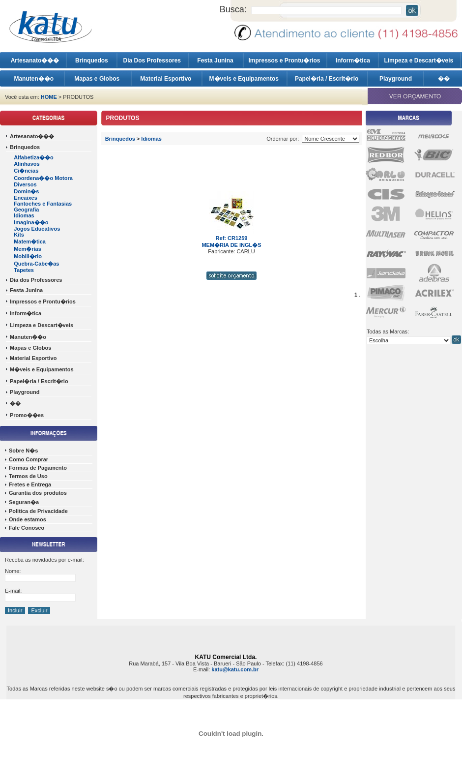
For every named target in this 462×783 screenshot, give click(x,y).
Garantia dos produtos (38, 493)
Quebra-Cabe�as (36, 264)
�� (444, 78)
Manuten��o (34, 78)
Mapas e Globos (97, 78)
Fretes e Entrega (30, 484)
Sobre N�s (23, 450)
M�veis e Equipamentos (245, 78)
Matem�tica (30, 241)
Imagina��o (31, 222)
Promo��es (27, 415)
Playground (395, 78)
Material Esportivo (166, 78)
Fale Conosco (26, 528)
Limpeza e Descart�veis (419, 60)
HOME (49, 97)
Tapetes (24, 270)
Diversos (25, 184)
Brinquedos (91, 60)
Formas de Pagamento (38, 468)
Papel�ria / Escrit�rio (327, 78)
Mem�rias (27, 249)
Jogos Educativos (37, 229)
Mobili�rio (28, 256)
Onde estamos (27, 519)
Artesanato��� (35, 60)
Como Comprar (28, 459)
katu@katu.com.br (235, 669)
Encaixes (25, 198)
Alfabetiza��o (34, 157)
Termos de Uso (28, 476)
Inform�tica (353, 60)
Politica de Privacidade (38, 511)
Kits (19, 235)
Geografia (26, 209)
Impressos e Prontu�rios (284, 60)
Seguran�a (24, 502)
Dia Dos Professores (153, 60)
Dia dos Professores (36, 280)
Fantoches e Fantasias (43, 204)
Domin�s (26, 191)
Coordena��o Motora (43, 178)
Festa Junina (216, 60)
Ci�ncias (26, 171)
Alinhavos (27, 164)
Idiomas (24, 215)
